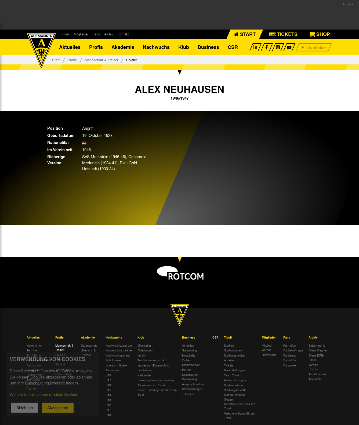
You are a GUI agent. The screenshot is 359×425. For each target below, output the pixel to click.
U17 (108, 380)
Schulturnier (113, 360)
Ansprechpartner (193, 384)
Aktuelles (70, 46)
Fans (96, 34)
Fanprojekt (290, 365)
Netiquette (144, 375)
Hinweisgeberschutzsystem (155, 380)
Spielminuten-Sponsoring (191, 376)
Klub (183, 46)
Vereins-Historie (314, 366)
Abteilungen (145, 350)
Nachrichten (34, 345)
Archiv (108, 34)
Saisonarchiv (317, 345)
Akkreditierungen (235, 380)
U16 (108, 385)
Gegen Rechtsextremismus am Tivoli (239, 403)
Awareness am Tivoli (151, 385)
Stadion (229, 345)
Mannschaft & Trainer (101, 59)
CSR (233, 46)
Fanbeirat (289, 355)
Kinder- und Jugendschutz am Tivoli (157, 392)
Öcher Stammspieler (191, 362)
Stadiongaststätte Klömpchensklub (235, 392)
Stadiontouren (233, 350)
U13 (108, 400)
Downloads (269, 355)
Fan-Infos (289, 345)
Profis (96, 46)
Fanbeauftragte (293, 350)
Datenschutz (89, 345)
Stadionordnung (234, 385)
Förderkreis (145, 370)
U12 (108, 405)
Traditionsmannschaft (151, 360)
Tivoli (66, 34)
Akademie (122, 46)
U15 (108, 390)
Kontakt (123, 34)
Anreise (229, 360)
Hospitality (188, 355)
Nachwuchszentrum (119, 345)
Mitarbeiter (144, 345)
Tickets (229, 365)
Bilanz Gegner (318, 350)
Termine (32, 350)
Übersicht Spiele (116, 365)
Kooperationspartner (119, 350)
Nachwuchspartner (118, 355)
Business (208, 46)
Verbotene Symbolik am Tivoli (239, 415)
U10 (108, 415)
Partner (187, 369)
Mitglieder (81, 34)
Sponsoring (189, 350)
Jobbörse (188, 394)
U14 (108, 395)
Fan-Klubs (290, 360)
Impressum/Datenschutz (153, 365)
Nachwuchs (156, 46)
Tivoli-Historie (317, 374)
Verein (141, 355)
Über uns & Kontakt (88, 352)
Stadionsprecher (234, 355)
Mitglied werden (266, 347)
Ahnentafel (315, 379)
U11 (108, 410)
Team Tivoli (231, 375)
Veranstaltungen (234, 370)
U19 (108, 375)
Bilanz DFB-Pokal (316, 357)
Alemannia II (113, 370)
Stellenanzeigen (192, 389)
